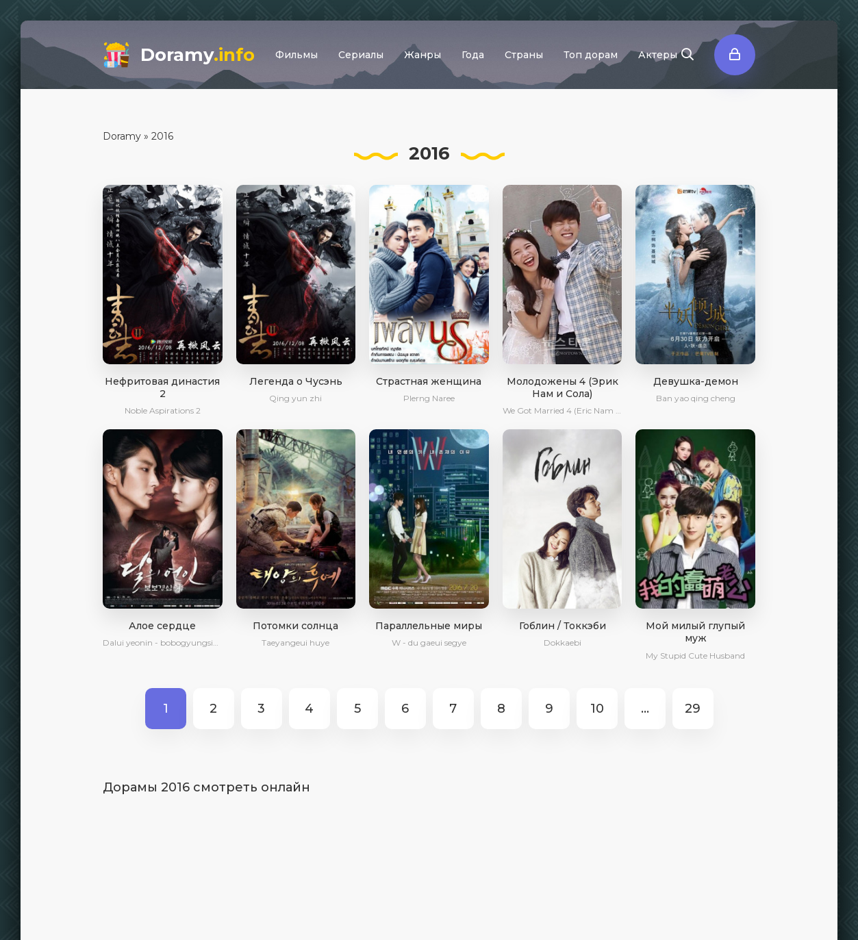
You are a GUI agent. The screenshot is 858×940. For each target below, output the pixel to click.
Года (473, 55)
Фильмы (296, 55)
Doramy (197, 55)
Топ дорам (591, 55)
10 (597, 708)
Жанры (422, 55)
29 (693, 708)
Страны (524, 55)
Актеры (657, 55)
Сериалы (360, 55)
